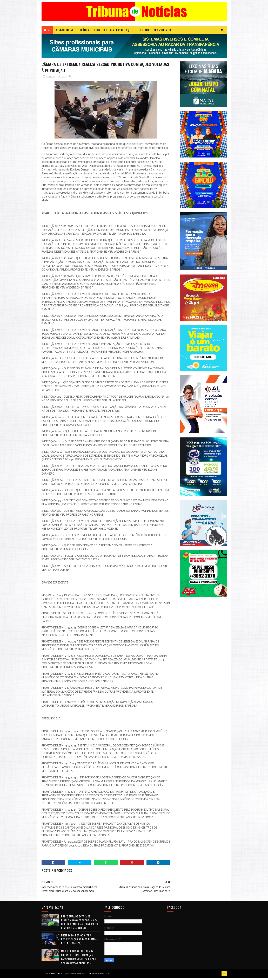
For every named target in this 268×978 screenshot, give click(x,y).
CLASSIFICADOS (163, 30)
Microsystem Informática (91, 973)
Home (47, 30)
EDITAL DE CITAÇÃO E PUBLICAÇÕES (113, 30)
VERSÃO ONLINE (64, 30)
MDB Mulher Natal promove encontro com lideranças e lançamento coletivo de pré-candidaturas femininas (79, 956)
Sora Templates (58, 973)
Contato (144, 30)
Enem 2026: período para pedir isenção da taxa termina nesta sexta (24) (79, 939)
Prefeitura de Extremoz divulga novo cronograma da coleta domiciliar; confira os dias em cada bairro (79, 922)
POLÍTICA (84, 30)
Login (107, 973)
